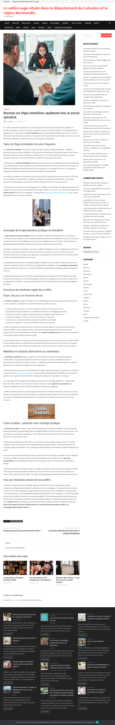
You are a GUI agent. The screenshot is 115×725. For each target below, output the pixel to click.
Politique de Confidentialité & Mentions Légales (25, 1)
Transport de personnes (63, 27)
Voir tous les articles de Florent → (15, 548)
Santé (49, 27)
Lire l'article (8, 634)
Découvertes (26, 23)
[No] (113, 722)
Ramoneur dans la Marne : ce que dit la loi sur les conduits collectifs (67, 580)
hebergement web (89, 237)
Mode (33, 27)
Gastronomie (54, 23)
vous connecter (16, 600)
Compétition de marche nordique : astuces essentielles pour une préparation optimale (97, 147)
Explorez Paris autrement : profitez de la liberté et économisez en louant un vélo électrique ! (96, 133)
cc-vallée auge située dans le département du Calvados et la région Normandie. (55, 10)
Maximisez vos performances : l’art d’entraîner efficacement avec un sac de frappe (96, 120)
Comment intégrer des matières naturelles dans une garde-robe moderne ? (23, 664)
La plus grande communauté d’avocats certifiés (13, 579)
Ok (97, 722)
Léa (84, 225)
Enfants (36, 23)
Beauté (7, 23)
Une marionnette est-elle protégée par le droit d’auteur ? (41, 579)
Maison (96, 23)
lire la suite (45, 634)
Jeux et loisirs (76, 23)
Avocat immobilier (17, 521)
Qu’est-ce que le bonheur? (95, 641)
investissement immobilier (24, 373)
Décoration (9, 27)
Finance (44, 23)
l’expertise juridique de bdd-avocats (57, 193)
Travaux (26, 27)
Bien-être (15, 23)
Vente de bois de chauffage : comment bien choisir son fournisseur (59, 642)
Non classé (86, 307)
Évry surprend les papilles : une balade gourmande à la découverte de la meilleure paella (95, 167)
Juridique (87, 23)
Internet (65, 23)
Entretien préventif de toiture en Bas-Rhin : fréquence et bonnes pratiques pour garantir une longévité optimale (62, 692)
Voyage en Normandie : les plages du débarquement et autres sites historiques (24, 689)
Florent (11, 121)
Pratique (41, 27)
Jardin (18, 27)
